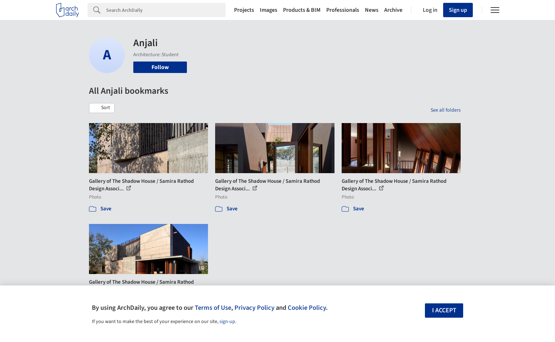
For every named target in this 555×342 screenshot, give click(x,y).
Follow (160, 67)
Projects (244, 10)
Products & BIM (302, 10)
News (371, 10)
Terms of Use (213, 307)
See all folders (446, 110)
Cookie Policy (307, 307)
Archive (393, 10)
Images (268, 10)
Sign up (458, 10)
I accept (444, 310)
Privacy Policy (254, 307)
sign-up (227, 321)
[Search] (166, 10)
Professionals (342, 10)
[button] (102, 108)
